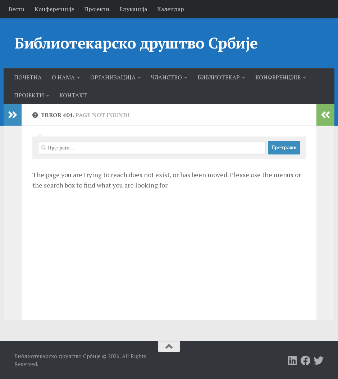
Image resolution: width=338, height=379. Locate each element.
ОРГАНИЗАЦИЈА (113, 77)
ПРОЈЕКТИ (29, 95)
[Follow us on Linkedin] (293, 361)
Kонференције (54, 9)
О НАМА (63, 77)
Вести (16, 9)
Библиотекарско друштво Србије (136, 43)
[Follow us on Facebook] (306, 361)
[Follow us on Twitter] (319, 361)
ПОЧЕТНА (28, 77)
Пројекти (96, 9)
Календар (170, 9)
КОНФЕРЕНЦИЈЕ (278, 77)
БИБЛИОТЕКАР (218, 77)
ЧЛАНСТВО (166, 77)
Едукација (133, 9)
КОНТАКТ (73, 95)
